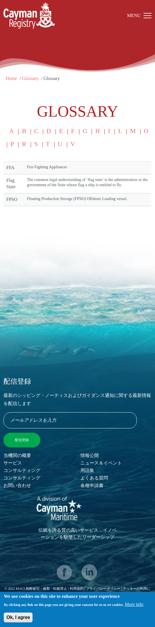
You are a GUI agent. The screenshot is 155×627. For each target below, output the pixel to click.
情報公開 (89, 455)
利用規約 (77, 589)
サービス (12, 462)
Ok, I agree (18, 619)
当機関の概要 (17, 455)
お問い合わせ (17, 485)
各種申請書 (91, 485)
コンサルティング (21, 470)
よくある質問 (94, 477)
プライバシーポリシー (103, 589)
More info (134, 606)
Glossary (30, 78)
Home (11, 78)
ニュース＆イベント (101, 462)
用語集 (87, 470)
